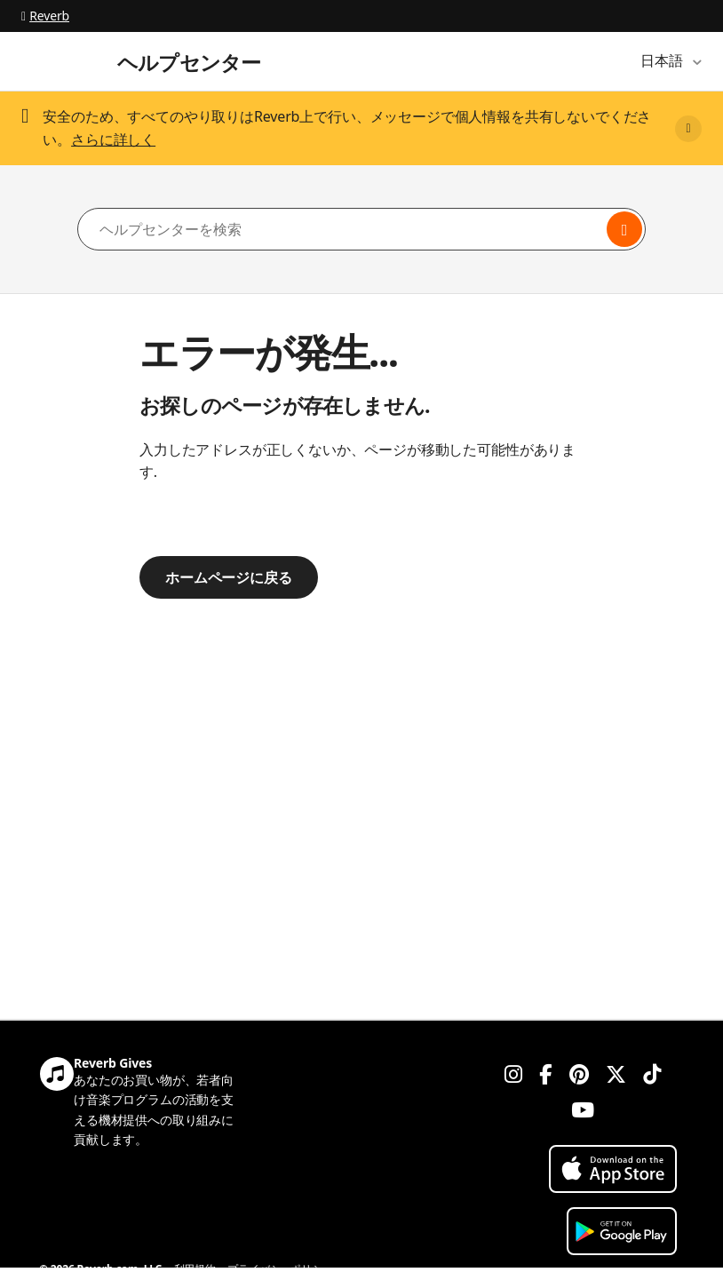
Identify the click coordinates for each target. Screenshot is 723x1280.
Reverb (45, 15)
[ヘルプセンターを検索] (361, 229)
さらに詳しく (113, 139)
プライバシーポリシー (279, 1268)
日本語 (663, 60)
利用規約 (195, 1268)
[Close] (688, 128)
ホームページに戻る (228, 577)
